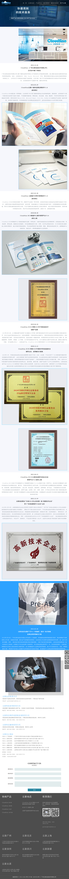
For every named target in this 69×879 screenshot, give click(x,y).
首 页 (25, 3)
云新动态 (31, 3)
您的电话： (11, 773)
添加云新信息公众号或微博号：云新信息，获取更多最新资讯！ (51, 804)
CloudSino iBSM (7, 805)
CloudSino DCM (7, 802)
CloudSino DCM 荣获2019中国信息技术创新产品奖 (30, 803)
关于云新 (63, 3)
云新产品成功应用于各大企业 (30, 810)
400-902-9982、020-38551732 (49, 822)
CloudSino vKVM (7, 812)
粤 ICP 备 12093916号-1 (33, 877)
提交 (34, 790)
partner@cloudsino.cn (49, 826)
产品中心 (39, 3)
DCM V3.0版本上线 (28, 807)
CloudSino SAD (7, 809)
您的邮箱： (11, 778)
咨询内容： (11, 783)
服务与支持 (55, 3)
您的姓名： (11, 769)
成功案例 (46, 3)
